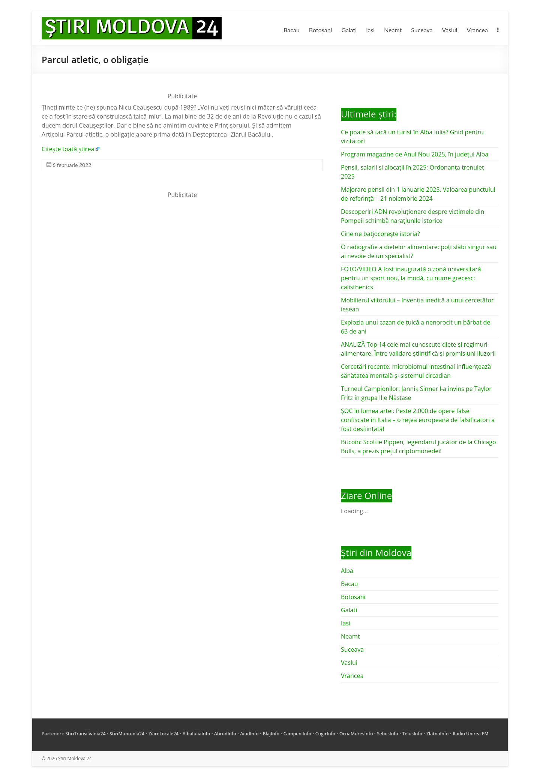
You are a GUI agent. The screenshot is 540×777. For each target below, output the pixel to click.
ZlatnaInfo (437, 733)
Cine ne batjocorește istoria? (380, 234)
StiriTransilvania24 (85, 733)
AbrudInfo (225, 733)
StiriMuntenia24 (127, 733)
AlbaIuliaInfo (196, 733)
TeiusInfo (412, 733)
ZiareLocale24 (163, 733)
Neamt (350, 636)
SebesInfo (387, 733)
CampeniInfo (297, 733)
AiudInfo (249, 733)
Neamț (393, 29)
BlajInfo (270, 733)
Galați (349, 29)
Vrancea (477, 29)
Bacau (292, 29)
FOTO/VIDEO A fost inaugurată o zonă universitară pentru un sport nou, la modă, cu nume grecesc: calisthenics (411, 278)
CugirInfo (325, 733)
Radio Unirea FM (470, 733)
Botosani (353, 597)
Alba (347, 571)
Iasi (345, 623)
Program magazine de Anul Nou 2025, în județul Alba (414, 154)
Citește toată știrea (68, 149)
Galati (349, 610)
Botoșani (320, 29)
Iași (370, 29)
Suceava (421, 29)
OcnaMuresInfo (356, 733)
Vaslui (450, 29)
